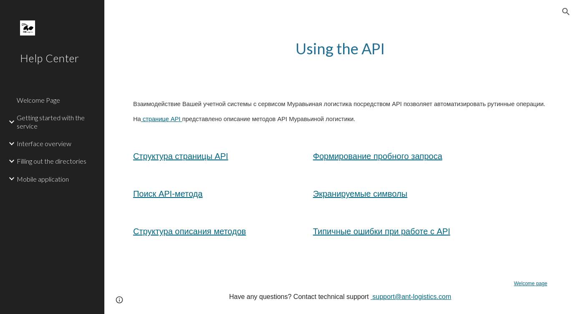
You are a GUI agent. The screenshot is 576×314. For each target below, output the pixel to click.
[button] (566, 12)
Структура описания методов (189, 231)
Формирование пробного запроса (377, 156)
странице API (161, 119)
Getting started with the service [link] (51, 121)
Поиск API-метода (168, 193)
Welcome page (530, 283)
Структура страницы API (180, 156)
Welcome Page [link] (38, 100)
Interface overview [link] (44, 143)
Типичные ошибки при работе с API (381, 231)
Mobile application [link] (43, 179)
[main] (340, 48)
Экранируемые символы (360, 193)
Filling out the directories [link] (51, 161)
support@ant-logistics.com (411, 296)
